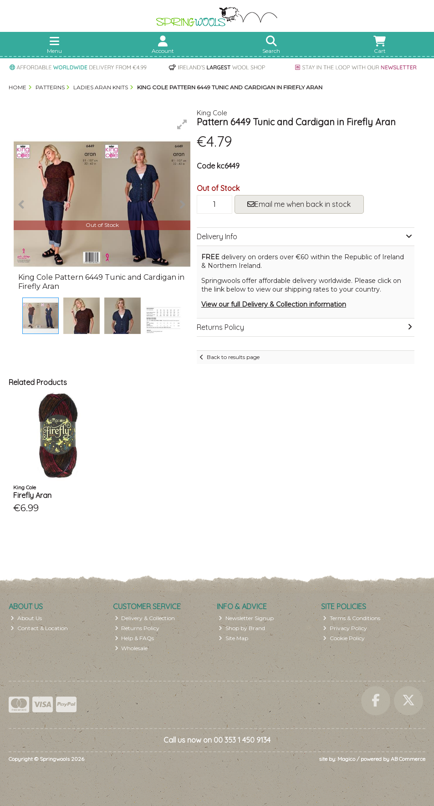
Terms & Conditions (351, 618)
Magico (346, 758)
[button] (182, 124)
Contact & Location (39, 628)
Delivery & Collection (145, 618)
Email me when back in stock (299, 204)
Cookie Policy (344, 638)
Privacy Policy (345, 628)
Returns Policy (137, 628)
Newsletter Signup (246, 618)
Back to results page (233, 357)
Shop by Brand (242, 628)
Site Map (233, 638)
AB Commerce (408, 758)
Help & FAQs (134, 638)
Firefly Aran (32, 495)
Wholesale (131, 648)
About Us (26, 618)
